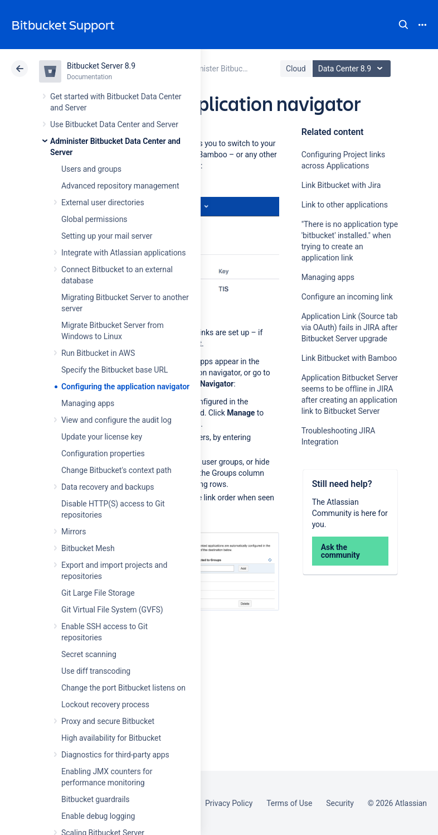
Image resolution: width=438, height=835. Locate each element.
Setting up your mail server (107, 235)
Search (403, 24)
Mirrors (73, 531)
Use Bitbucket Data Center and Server (114, 124)
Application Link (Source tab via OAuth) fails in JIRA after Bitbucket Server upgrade (349, 327)
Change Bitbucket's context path (116, 470)
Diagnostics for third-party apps (115, 754)
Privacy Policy (228, 803)
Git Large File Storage (98, 592)
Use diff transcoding (95, 671)
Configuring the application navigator (125, 386)
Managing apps (87, 403)
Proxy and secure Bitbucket (107, 721)
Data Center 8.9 (353, 68)
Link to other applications (344, 204)
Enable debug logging (98, 816)
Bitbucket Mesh (88, 548)
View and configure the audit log (116, 420)
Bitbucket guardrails (95, 799)
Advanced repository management (120, 185)
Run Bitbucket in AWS (98, 353)
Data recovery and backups (107, 486)
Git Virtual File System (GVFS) (112, 609)
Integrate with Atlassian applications (123, 252)
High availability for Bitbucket (111, 737)
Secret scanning (88, 654)
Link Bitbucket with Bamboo (349, 358)
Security (340, 803)
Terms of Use (289, 803)
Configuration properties (103, 453)
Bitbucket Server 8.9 (101, 65)
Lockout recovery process (105, 704)
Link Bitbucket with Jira (341, 185)
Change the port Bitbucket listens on (123, 687)
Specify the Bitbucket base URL (114, 369)
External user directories (102, 202)
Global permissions (94, 219)
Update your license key (101, 436)
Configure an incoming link (347, 296)
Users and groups (91, 169)
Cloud (296, 68)
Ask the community (340, 551)
